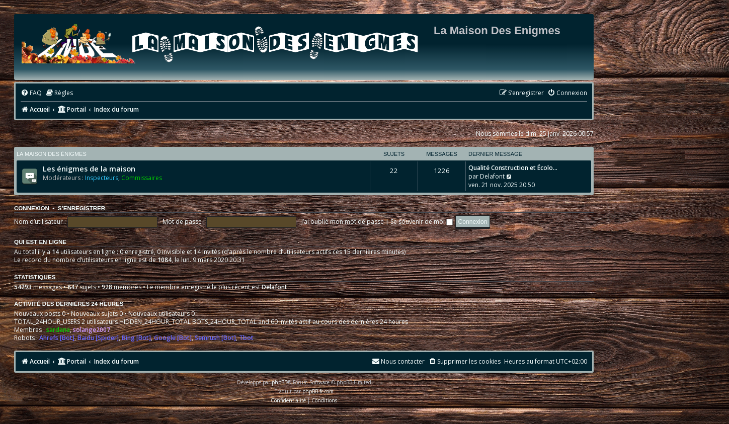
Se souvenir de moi (421, 221)
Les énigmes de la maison (89, 168)
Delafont (492, 176)
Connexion (31, 208)
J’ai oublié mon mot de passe (342, 221)
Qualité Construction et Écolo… (512, 167)
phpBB (279, 382)
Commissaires (141, 178)
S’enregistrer (81, 208)
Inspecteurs (101, 178)
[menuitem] (31, 93)
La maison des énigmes (52, 154)
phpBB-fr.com (318, 391)
